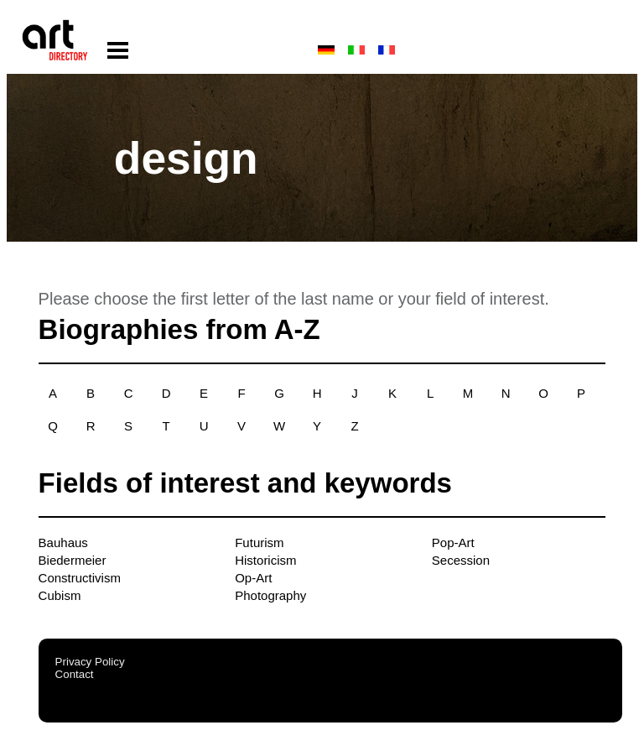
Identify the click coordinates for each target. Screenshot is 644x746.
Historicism (265, 560)
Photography (270, 595)
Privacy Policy (90, 661)
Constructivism (80, 578)
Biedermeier (72, 560)
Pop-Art (453, 542)
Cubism (60, 595)
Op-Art (253, 578)
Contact (74, 674)
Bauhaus (63, 542)
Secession (461, 560)
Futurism (259, 542)
